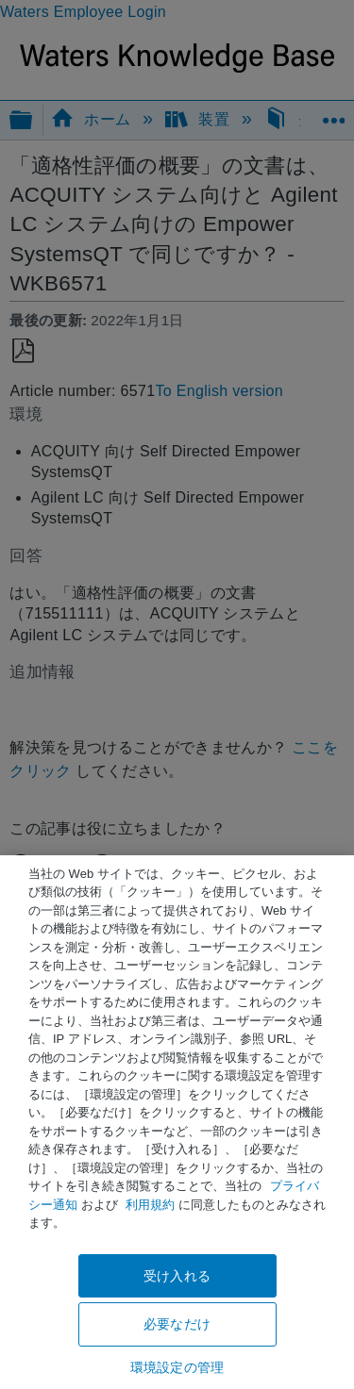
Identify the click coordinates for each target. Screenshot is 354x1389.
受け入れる (177, 1275)
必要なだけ (177, 1323)
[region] (177, 1122)
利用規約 (150, 1205)
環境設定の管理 (177, 1367)
